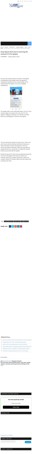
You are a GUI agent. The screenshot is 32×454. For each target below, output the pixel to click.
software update (19, 47)
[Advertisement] (16, 25)
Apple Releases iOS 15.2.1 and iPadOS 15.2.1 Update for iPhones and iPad (16, 348)
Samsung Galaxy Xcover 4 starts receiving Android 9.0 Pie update (14, 342)
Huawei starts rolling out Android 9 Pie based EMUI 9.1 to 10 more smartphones (17, 339)
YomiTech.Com (7, 361)
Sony (26, 47)
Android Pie (12, 47)
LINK (2, 365)
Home (2, 47)
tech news (26, 221)
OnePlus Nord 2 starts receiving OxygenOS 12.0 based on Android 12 (15, 344)
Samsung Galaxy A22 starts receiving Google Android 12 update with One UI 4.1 (17, 346)
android (6, 47)
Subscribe (16, 407)
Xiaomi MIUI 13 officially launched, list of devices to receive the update (15, 350)
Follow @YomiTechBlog (6, 435)
